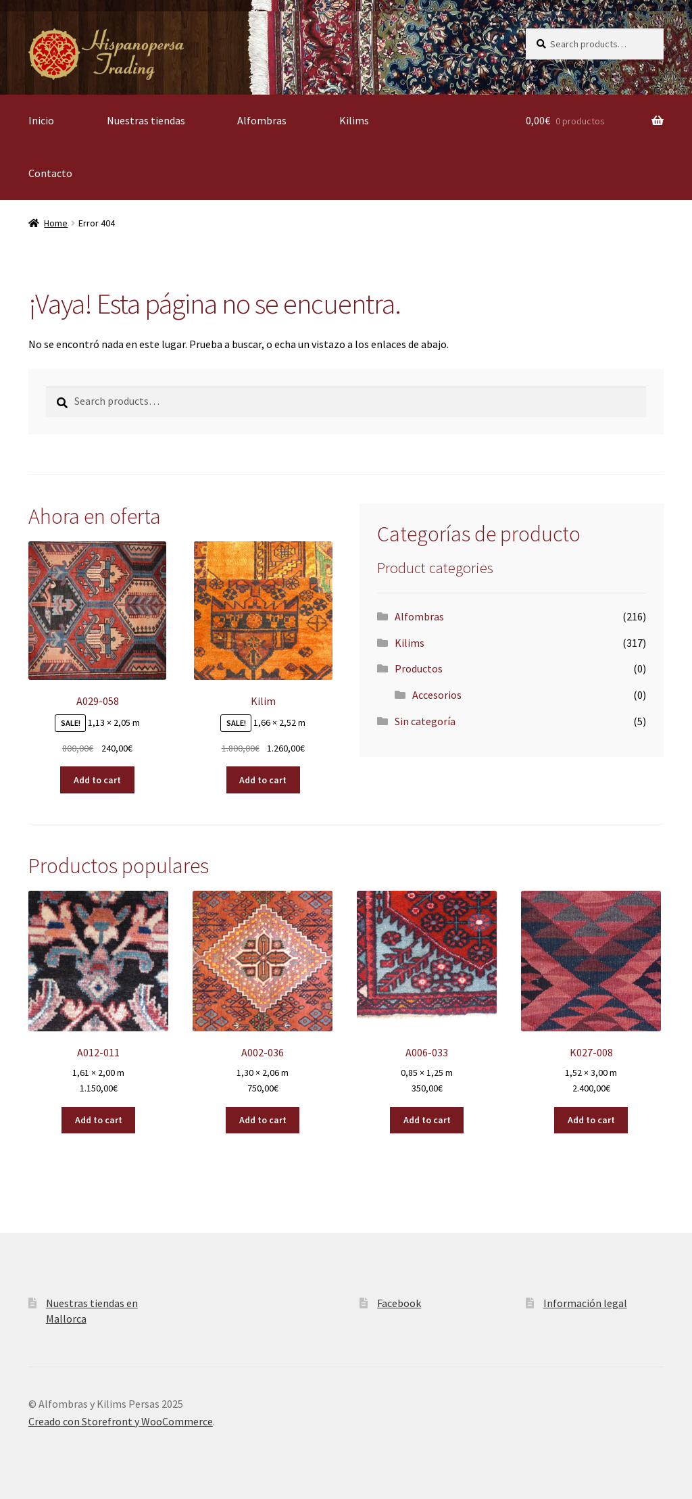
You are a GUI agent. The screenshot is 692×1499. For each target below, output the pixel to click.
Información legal (585, 1303)
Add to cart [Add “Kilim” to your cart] (263, 780)
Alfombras (262, 120)
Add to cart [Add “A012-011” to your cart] (98, 1120)
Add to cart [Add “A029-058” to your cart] (97, 780)
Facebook (399, 1303)
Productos (419, 668)
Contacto (50, 173)
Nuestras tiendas (146, 120)
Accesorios (437, 695)
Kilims (354, 120)
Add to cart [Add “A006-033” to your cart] (427, 1120)
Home (56, 223)
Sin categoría (425, 721)
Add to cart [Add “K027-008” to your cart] (591, 1120)
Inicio (41, 120)
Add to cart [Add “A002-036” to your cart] (263, 1120)
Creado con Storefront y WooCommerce (120, 1421)
